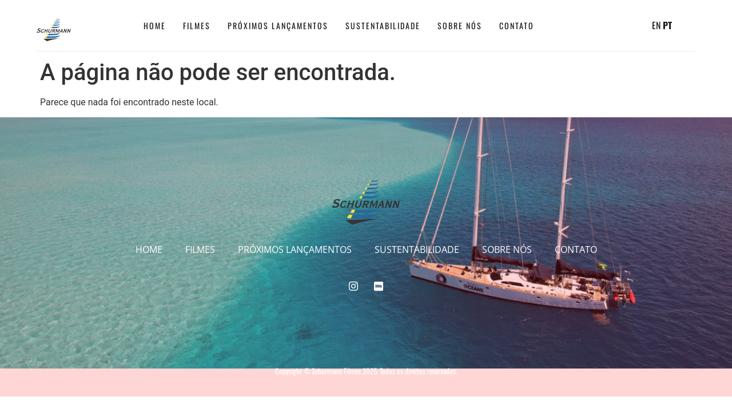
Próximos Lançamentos (278, 25)
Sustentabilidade (382, 25)
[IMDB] (589, 25)
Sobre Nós (459, 25)
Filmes (196, 25)
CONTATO (516, 25)
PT (667, 25)
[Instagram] (565, 25)
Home (155, 25)
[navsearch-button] (634, 25)
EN (656, 25)
